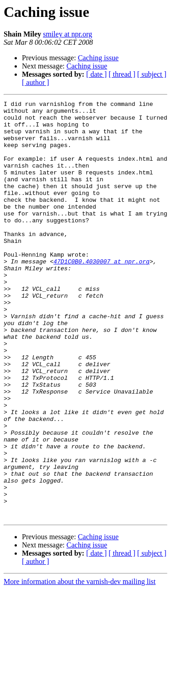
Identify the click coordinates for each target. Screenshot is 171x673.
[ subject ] (151, 74)
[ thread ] (122, 74)
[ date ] (96, 74)
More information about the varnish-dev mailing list (79, 665)
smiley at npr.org (67, 34)
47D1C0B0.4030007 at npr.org (101, 294)
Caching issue (98, 58)
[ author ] (35, 82)
